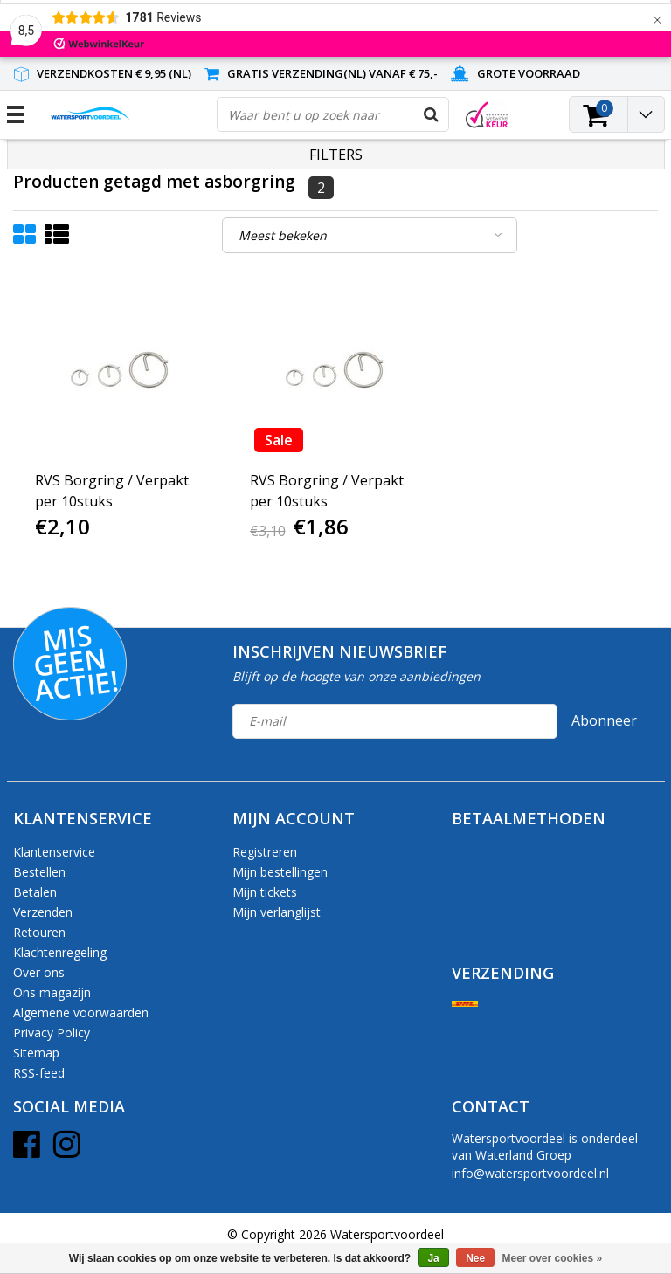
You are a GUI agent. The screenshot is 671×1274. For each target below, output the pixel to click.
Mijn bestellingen (280, 872)
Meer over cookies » (552, 1258)
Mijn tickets (264, 892)
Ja (433, 1258)
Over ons (39, 972)
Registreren (264, 852)
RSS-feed (39, 1072)
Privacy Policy (51, 1032)
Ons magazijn (52, 992)
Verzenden (43, 912)
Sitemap (36, 1052)
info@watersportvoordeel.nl (530, 1173)
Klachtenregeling (60, 952)
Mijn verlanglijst (276, 912)
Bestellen (39, 872)
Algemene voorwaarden (81, 1012)
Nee (475, 1258)
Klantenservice (54, 852)
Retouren (39, 932)
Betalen (35, 892)
